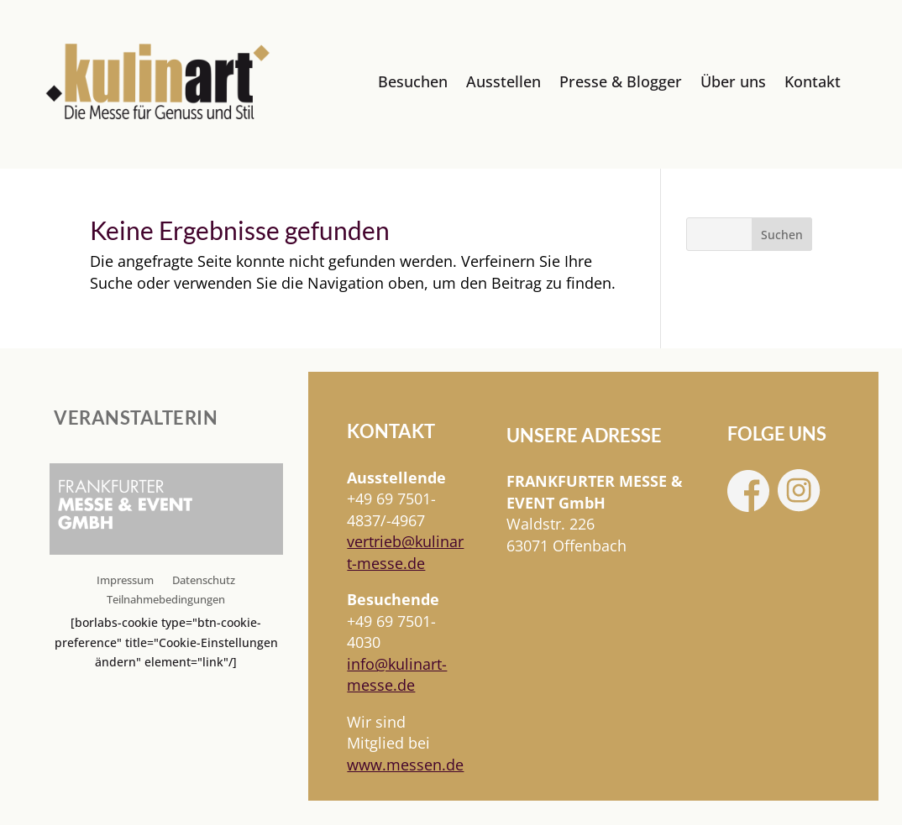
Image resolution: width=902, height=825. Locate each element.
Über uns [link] (733, 81)
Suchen (782, 235)
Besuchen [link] (413, 81)
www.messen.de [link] (405, 765)
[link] (158, 81)
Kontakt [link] (812, 81)
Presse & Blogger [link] (620, 81)
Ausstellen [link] (503, 81)
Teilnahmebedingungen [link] (166, 600)
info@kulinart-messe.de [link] (397, 674)
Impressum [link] (125, 580)
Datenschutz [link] (203, 580)
